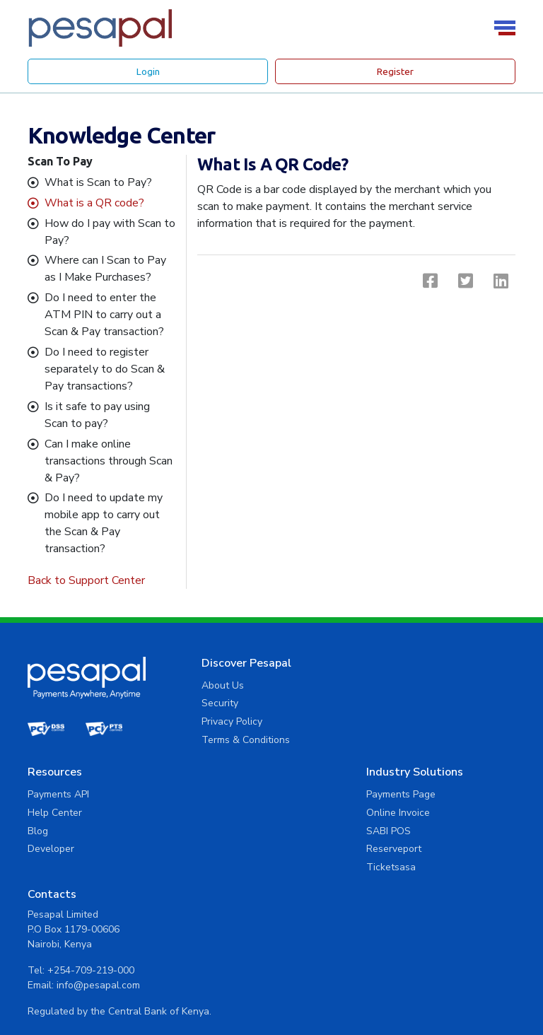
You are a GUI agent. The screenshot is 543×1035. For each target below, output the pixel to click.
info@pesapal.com (437, 863)
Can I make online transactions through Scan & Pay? (109, 461)
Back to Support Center (86, 580)
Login (148, 71)
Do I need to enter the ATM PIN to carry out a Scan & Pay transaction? (104, 314)
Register (395, 71)
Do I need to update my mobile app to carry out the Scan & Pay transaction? (104, 523)
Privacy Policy (227, 721)
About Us (218, 685)
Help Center (394, 703)
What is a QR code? (94, 203)
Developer (390, 740)
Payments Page (232, 794)
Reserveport (224, 848)
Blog (377, 721)
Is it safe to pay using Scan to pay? (97, 415)
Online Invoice (229, 812)
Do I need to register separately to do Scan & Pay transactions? (105, 369)
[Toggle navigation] (506, 28)
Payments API (397, 685)
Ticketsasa (222, 867)
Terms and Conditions (466, 993)
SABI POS (219, 831)
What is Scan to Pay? (98, 182)
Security (215, 703)
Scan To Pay (60, 161)
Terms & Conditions (241, 740)
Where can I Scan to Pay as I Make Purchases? (105, 268)
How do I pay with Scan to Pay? (110, 232)
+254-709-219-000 (430, 848)
